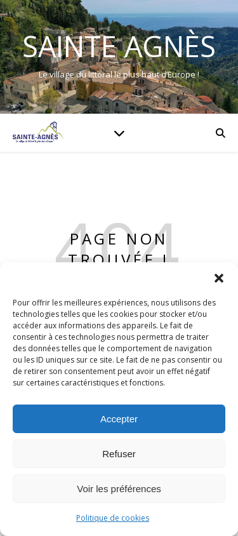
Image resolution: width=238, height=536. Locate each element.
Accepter (119, 418)
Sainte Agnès (119, 46)
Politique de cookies (112, 518)
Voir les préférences (119, 488)
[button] (219, 278)
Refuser (119, 453)
